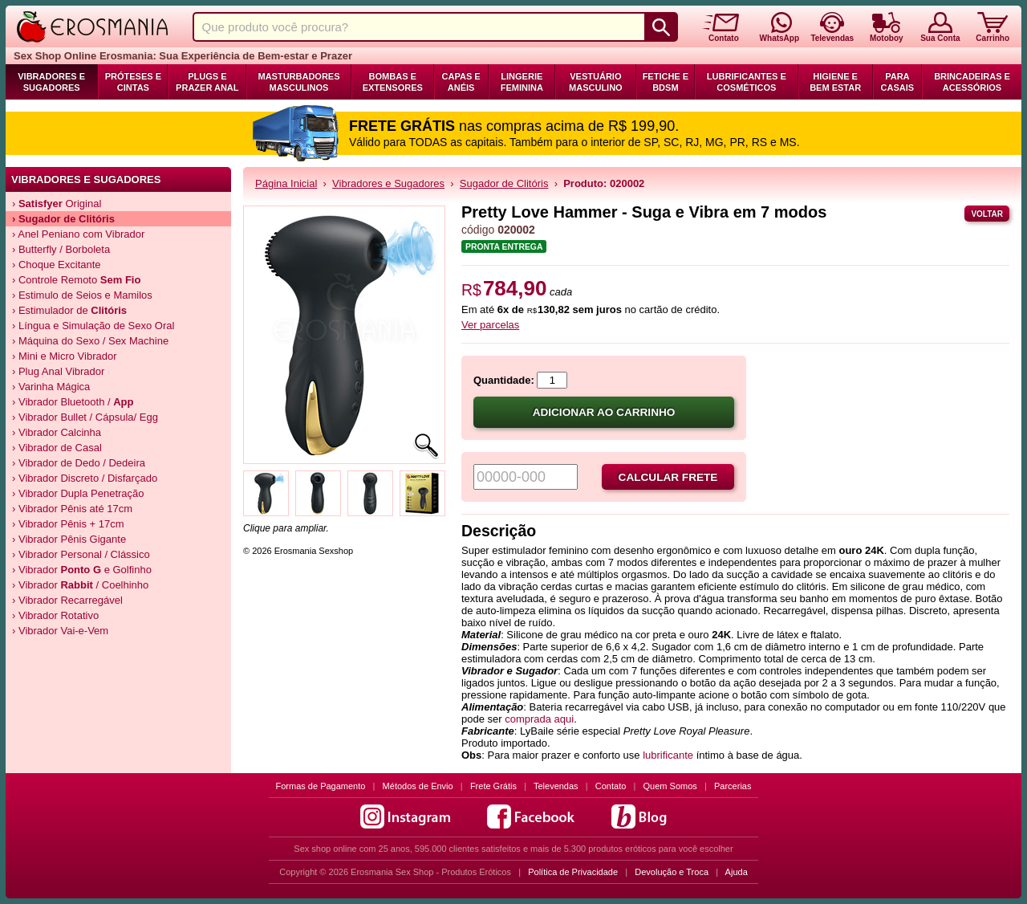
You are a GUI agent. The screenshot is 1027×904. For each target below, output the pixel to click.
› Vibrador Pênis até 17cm (72, 509)
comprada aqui (539, 719)
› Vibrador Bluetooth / (73, 402)
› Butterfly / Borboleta (61, 249)
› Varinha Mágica (51, 387)
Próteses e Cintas (133, 81)
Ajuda (736, 872)
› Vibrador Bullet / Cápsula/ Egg (85, 417)
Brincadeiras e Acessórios (972, 81)
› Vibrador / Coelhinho (80, 585)
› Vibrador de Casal (57, 448)
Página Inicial (286, 183)
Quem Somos (670, 786)
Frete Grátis (493, 786)
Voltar (987, 214)
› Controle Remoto (76, 280)
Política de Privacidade (573, 872)
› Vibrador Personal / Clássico (81, 554)
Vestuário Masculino (596, 81)
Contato (611, 786)
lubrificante (668, 755)
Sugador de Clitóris (504, 183)
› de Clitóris (63, 219)
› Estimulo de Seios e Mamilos (82, 295)
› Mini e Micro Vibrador (64, 356)
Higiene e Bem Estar (835, 81)
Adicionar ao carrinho (604, 412)
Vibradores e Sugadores (51, 81)
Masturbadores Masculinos (298, 81)
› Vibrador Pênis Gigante (69, 539)
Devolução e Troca (671, 872)
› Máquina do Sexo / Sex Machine (90, 341)
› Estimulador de (69, 310)
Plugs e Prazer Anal (207, 81)
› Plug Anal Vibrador (58, 371)
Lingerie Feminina (522, 81)
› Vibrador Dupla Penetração (78, 493)
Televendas (556, 786)
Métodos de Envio (418, 786)
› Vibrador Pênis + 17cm (68, 524)
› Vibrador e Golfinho (82, 570)
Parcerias (732, 786)
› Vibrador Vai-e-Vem (60, 631)
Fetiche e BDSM (665, 81)
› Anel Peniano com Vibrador (78, 234)
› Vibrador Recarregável (67, 600)
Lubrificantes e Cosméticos (746, 81)
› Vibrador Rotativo (55, 615)
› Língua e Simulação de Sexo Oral (93, 326)
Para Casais (898, 81)
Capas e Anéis (461, 81)
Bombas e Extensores (393, 81)
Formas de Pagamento (321, 786)
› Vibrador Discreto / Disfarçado (84, 478)
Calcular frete (668, 477)
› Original (56, 203)
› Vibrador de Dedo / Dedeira (78, 463)
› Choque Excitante (56, 265)
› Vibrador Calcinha (56, 432)
